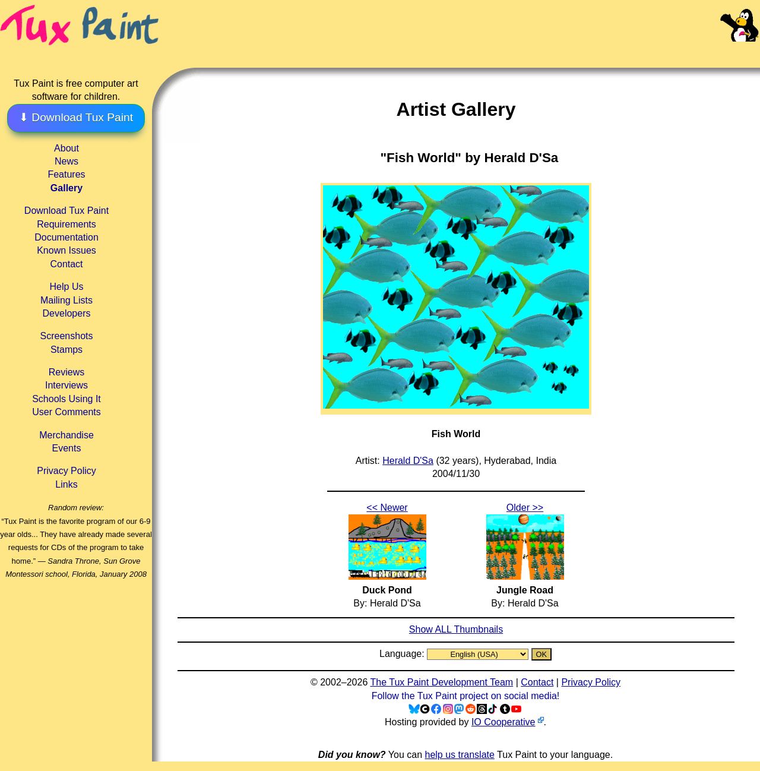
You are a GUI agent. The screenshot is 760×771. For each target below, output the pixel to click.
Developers (67, 313)
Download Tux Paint (66, 211)
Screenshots (66, 336)
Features (66, 174)
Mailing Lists (66, 300)
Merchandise (66, 435)
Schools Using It (66, 399)
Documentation (66, 237)
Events (66, 448)
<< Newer (386, 508)
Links (66, 484)
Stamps (66, 350)
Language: (403, 654)
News (66, 161)
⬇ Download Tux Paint (76, 117)
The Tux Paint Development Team (441, 682)
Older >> (524, 508)
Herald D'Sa (407, 461)
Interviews (66, 385)
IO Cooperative (503, 722)
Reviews (66, 372)
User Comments (66, 412)
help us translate (459, 755)
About (66, 148)
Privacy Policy (66, 471)
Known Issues (66, 250)
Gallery (66, 188)
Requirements (66, 224)
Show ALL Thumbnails (456, 629)
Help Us (67, 287)
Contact (66, 264)
